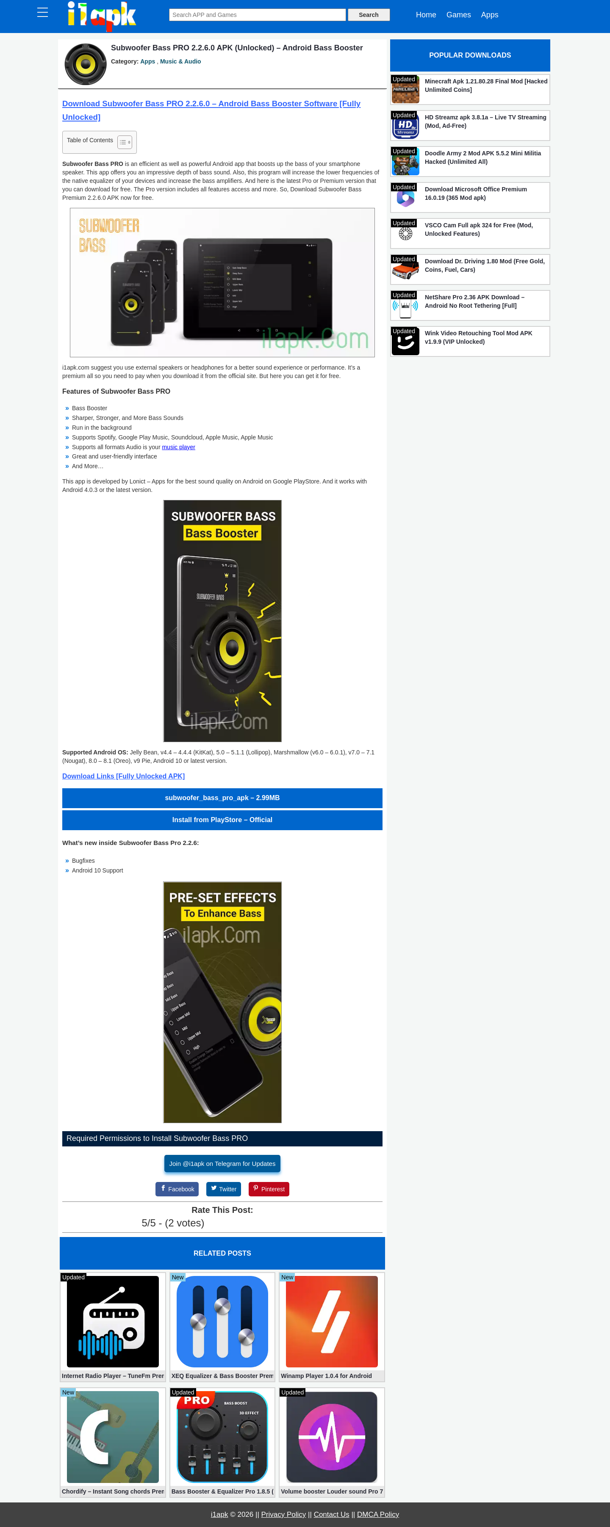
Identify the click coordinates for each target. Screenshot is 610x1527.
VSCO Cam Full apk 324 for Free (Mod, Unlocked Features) (479, 229)
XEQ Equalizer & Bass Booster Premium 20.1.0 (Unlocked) (223, 1375)
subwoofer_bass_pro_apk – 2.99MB (222, 797)
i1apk (219, 1514)
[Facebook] (177, 1189)
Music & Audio (180, 61)
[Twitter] (223, 1189)
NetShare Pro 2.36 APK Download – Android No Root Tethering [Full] (474, 301)
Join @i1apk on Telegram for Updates (222, 1163)
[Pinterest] (269, 1189)
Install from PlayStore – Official (222, 819)
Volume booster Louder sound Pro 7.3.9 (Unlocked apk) (332, 1491)
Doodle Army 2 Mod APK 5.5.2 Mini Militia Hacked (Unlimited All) (483, 157)
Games (458, 15)
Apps (490, 15)
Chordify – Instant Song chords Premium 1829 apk (113, 1491)
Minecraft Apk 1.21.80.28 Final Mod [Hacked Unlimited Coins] (486, 85)
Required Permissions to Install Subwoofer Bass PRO (157, 1138)
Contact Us (331, 1514)
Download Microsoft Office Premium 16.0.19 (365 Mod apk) (476, 193)
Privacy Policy (283, 1514)
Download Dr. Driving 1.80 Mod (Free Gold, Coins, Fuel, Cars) (485, 265)
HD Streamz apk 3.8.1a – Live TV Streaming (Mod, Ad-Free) (485, 121)
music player (178, 447)
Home (426, 15)
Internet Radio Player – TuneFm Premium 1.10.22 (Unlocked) (113, 1375)
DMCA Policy (378, 1514)
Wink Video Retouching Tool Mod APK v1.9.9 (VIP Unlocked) (478, 337)
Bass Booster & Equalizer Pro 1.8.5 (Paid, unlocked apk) (223, 1491)
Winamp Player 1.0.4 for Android (326, 1375)
